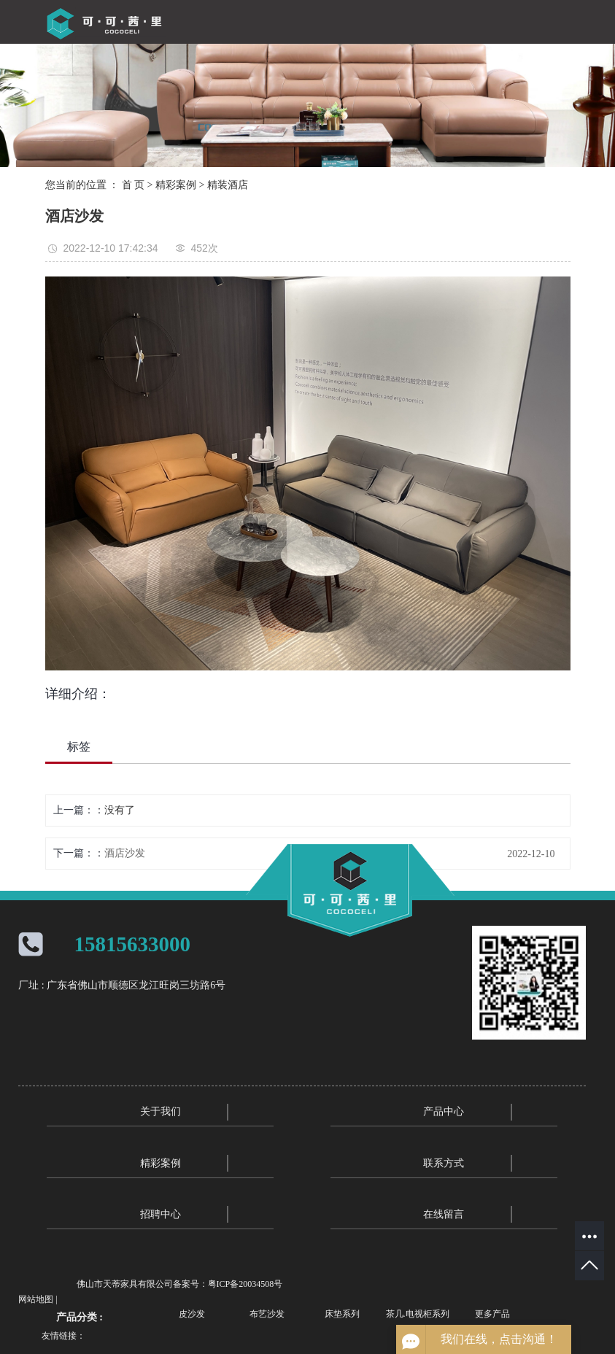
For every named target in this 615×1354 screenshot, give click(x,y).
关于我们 (160, 1111)
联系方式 (443, 1163)
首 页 (133, 184)
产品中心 (443, 1111)
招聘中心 (160, 1214)
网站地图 (35, 1299)
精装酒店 (227, 184)
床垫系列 (342, 1314)
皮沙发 (192, 1314)
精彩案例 (175, 184)
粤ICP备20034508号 (245, 1284)
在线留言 (443, 1214)
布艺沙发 (267, 1314)
